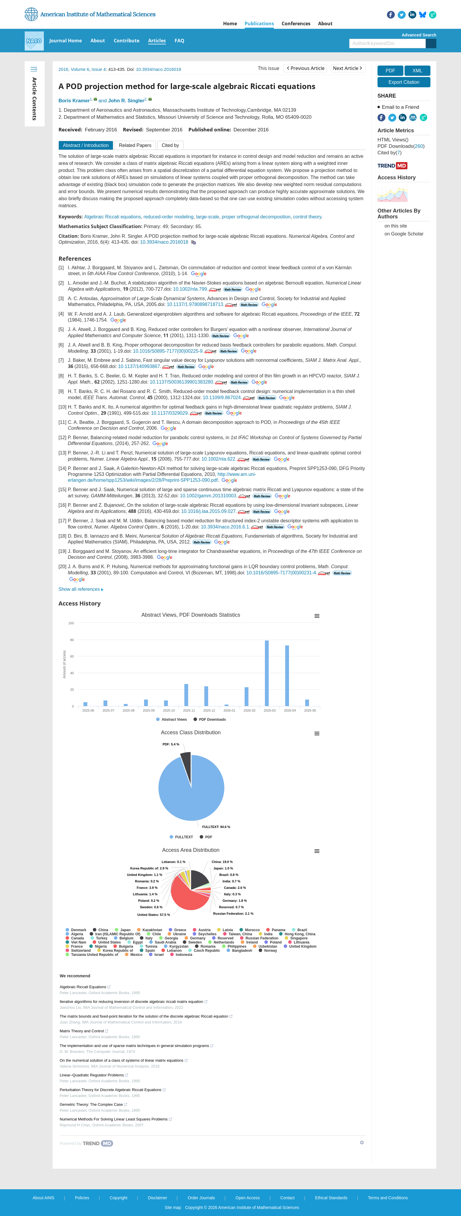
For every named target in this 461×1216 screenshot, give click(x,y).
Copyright (118, 1197)
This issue (268, 68)
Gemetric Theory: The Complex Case (94, 1104)
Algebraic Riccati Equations (85, 987)
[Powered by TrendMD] (86, 1143)
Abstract (86, 145)
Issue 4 (99, 69)
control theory (307, 216)
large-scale (207, 216)
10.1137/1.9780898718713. (202, 304)
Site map (173, 1207)
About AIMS (43, 1197)
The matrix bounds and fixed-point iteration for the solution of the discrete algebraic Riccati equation (146, 1016)
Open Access (247, 1197)
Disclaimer (157, 1197)
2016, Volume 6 (74, 69)
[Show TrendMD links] (362, 1142)
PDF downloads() (401, 146)
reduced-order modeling (168, 216)
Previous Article (305, 68)
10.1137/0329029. (177, 413)
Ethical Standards (331, 1197)
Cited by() (390, 152)
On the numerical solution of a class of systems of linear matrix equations (124, 1060)
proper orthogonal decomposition (256, 216)
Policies (82, 1197)
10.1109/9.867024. (229, 397)
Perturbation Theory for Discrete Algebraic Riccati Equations (113, 1090)
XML (417, 70)
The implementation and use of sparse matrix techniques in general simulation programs (137, 1045)
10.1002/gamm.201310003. (215, 495)
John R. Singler (126, 100)
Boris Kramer (74, 100)
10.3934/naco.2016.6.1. (232, 526)
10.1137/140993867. (146, 366)
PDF (390, 70)
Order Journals (201, 1197)
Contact (287, 1197)
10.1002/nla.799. (197, 289)
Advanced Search (419, 35)
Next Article (347, 68)
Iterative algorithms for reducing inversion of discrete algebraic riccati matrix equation (134, 1001)
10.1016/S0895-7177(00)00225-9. (175, 351)
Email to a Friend (400, 107)
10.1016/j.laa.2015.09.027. (216, 511)
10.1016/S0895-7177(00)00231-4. (288, 572)
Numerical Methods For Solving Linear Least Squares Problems (116, 1119)
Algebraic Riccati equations (112, 216)
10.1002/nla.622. (225, 458)
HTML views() (393, 140)
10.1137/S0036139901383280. (189, 381)
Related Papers (135, 145)
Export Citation (404, 82)
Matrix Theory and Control (84, 1031)
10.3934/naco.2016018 (158, 69)
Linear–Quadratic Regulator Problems (94, 1075)
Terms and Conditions (388, 1197)
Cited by (170, 145)
